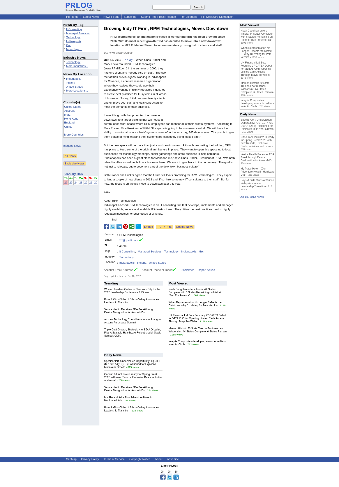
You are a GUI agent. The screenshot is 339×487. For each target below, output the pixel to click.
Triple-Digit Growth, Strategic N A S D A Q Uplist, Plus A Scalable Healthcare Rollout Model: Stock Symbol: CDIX (132, 332)
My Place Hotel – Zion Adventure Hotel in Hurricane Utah (257, 171)
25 (70, 182)
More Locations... (77, 90)
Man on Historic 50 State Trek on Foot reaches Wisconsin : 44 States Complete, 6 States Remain (198, 330)
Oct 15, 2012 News (252, 196)
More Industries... (77, 66)
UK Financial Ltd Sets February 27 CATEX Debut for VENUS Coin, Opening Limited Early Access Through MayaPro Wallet (197, 318)
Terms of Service (114, 459)
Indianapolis (73, 41)
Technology (73, 37)
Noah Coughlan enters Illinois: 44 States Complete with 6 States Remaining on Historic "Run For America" (195, 292)
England (69, 122)
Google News (184, 226)
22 (85, 182)
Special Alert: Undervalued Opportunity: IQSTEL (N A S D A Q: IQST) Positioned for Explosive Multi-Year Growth (132, 364)
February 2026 (73, 174)
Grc (68, 45)
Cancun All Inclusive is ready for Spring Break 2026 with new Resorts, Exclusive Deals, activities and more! (133, 377)
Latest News (91, 16)
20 (95, 182)
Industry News (72, 145)
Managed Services (78, 33)
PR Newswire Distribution (217, 16)
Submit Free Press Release (158, 16)
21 (90, 182)
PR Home (72, 16)
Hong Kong (71, 118)
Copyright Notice (139, 459)
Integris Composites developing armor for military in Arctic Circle (257, 103)
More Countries (74, 134)
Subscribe (130, 16)
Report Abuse (206, 270)
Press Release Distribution (83, 8)
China (68, 126)
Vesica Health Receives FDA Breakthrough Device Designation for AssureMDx (129, 311)
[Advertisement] (202, 90)
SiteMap (71, 459)
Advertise (173, 459)
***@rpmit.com (128, 240)
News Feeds (111, 16)
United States (74, 86)
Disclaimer (187, 270)
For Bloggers (188, 16)
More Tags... (74, 49)
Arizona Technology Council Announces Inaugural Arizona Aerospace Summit (133, 321)
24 (75, 182)
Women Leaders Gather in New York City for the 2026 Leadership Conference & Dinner (132, 291)
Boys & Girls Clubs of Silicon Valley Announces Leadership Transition (257, 183)
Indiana (70, 82)
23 (80, 182)
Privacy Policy (90, 459)
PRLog (128, 60)
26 (65, 182)
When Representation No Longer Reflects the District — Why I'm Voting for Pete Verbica (195, 304)
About (158, 459)
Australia (69, 110)
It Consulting (74, 29)
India (67, 114)
